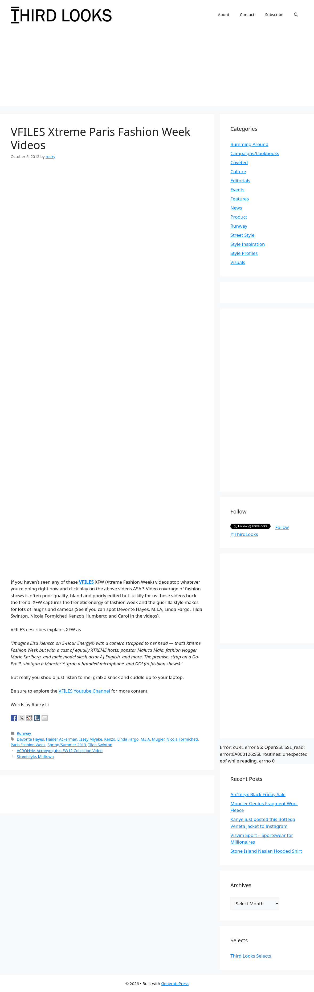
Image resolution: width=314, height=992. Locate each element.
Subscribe (274, 14)
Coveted (239, 162)
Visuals (237, 262)
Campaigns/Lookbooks (254, 153)
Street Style (242, 235)
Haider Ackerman (61, 739)
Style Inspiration (247, 244)
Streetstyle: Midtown (35, 756)
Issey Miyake (90, 739)
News (236, 208)
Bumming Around (249, 144)
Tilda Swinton (100, 744)
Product (238, 217)
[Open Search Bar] (296, 14)
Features (239, 199)
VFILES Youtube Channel (84, 691)
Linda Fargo (127, 739)
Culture (238, 171)
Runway (24, 733)
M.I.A (145, 739)
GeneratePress (175, 983)
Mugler (158, 739)
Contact (247, 14)
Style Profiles (244, 253)
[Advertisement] (157, 68)
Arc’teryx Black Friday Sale (258, 794)
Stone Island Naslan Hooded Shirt (266, 851)
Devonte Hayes (30, 739)
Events (237, 190)
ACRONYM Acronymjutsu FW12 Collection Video (60, 750)
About (223, 14)
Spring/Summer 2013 (67, 744)
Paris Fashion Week (28, 744)
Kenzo (109, 739)
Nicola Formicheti (182, 739)
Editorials (240, 180)
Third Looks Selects (250, 956)
